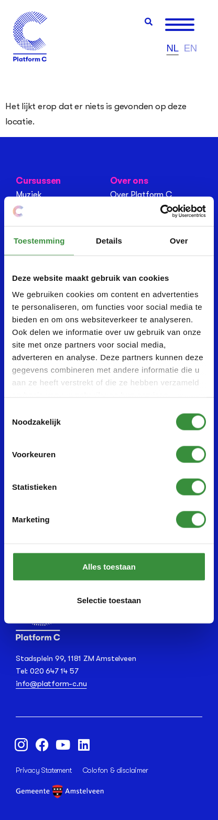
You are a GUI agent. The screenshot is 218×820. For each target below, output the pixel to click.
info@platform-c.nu (51, 683)
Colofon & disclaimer (115, 770)
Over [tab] (179, 240)
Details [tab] (109, 240)
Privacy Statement (44, 770)
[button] (148, 21)
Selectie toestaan (109, 599)
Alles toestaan (109, 566)
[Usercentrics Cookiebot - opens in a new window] (160, 211)
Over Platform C (141, 194)
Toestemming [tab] (39, 240)
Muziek (29, 194)
